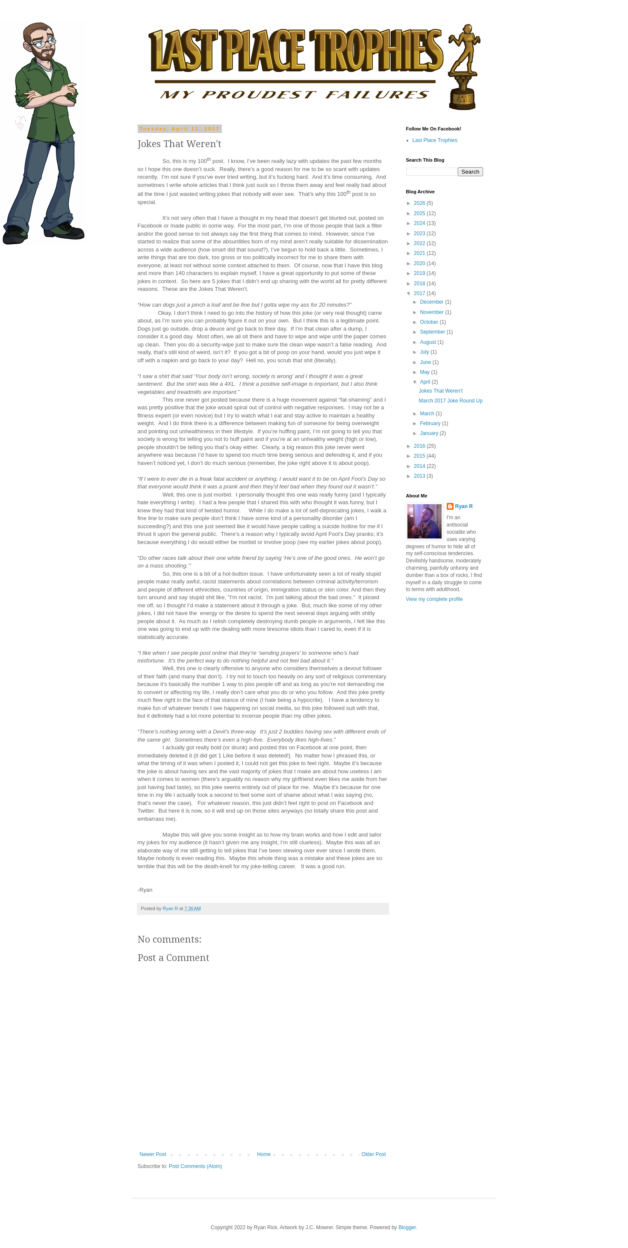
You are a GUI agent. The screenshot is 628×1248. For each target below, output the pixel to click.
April (425, 382)
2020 (420, 263)
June (426, 362)
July (425, 352)
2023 (420, 234)
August (428, 342)
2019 (420, 273)
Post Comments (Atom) (195, 1166)
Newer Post (153, 1154)
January (429, 433)
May (425, 372)
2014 (420, 466)
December (432, 302)
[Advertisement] (431, 744)
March (428, 414)
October (429, 322)
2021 (420, 253)
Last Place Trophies (435, 140)
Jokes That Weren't (441, 391)
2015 (420, 456)
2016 (420, 446)
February (431, 423)
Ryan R (464, 506)
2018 (420, 284)
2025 (420, 213)
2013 (420, 476)
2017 (420, 293)
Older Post (374, 1154)
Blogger (407, 1227)
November (432, 312)
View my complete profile (434, 599)
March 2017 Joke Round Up (450, 401)
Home (264, 1154)
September (433, 332)
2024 (420, 223)
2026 (420, 203)
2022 (420, 243)
